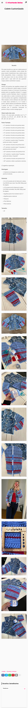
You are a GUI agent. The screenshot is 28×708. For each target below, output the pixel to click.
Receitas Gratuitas (11, 671)
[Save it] (26, 12)
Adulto (4, 671)
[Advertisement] (14, 29)
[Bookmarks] (26, 2)
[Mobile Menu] (2, 2)
